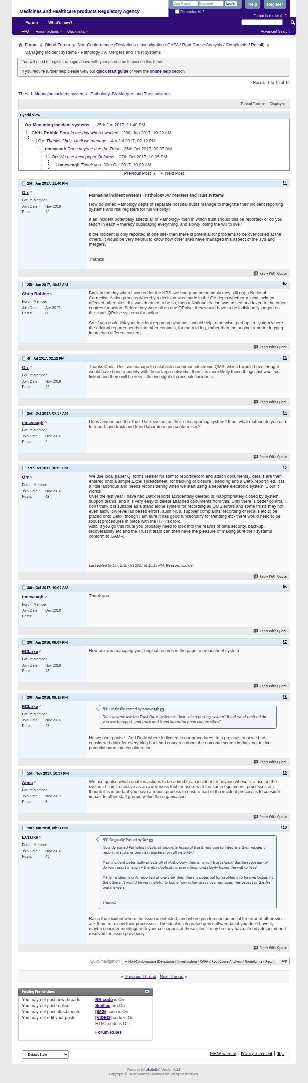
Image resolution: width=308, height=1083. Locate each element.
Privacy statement (256, 1053)
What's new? (60, 22)
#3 (285, 357)
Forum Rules (108, 1032)
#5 (285, 467)
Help (252, 4)
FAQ (25, 31)
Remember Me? (189, 12)
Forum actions (47, 31)
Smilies (103, 1005)
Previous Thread (140, 976)
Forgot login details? (269, 16)
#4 (285, 412)
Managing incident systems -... (64, 124)
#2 (285, 284)
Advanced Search (275, 31)
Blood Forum (57, 44)
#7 (285, 641)
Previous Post (137, 173)
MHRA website (223, 1053)
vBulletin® (153, 1069)
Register (275, 4)
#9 (285, 772)
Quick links (76, 31)
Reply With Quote (270, 273)
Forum (31, 22)
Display (276, 104)
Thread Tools (250, 104)
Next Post (174, 173)
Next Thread (171, 976)
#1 (285, 182)
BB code (104, 999)
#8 (285, 696)
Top (284, 961)
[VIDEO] (103, 1017)
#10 (284, 827)
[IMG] (100, 1011)
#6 (285, 587)
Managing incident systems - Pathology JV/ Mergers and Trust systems (102, 93)
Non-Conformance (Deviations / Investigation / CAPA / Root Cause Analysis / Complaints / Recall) (171, 44)
